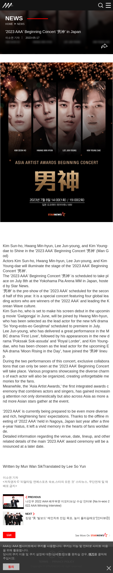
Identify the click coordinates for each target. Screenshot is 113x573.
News (21, 24)
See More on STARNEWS (92, 535)
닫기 (109, 568)
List (9, 535)
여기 (91, 554)
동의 (11, 566)
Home (9, 24)
